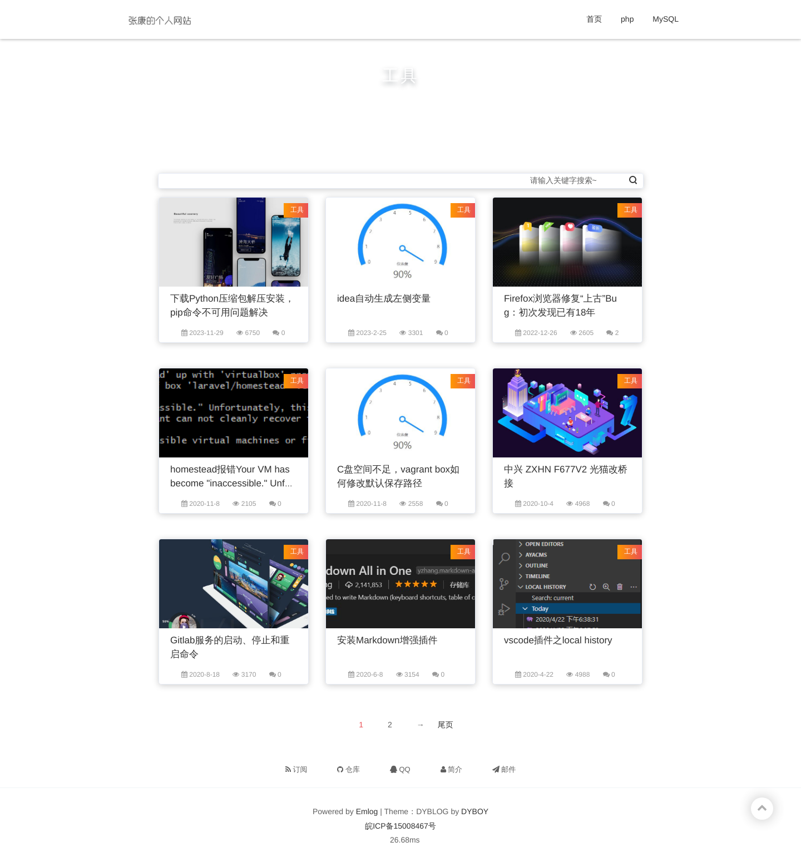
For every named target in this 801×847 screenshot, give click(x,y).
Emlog (367, 811)
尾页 (445, 724)
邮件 (504, 769)
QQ (400, 769)
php (627, 18)
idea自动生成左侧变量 (384, 298)
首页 (594, 18)
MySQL (665, 18)
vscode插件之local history (558, 640)
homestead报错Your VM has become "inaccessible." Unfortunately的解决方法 (233, 483)
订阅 (296, 769)
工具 (297, 210)
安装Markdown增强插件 (387, 640)
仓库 (348, 769)
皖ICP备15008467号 (400, 825)
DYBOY (474, 811)
